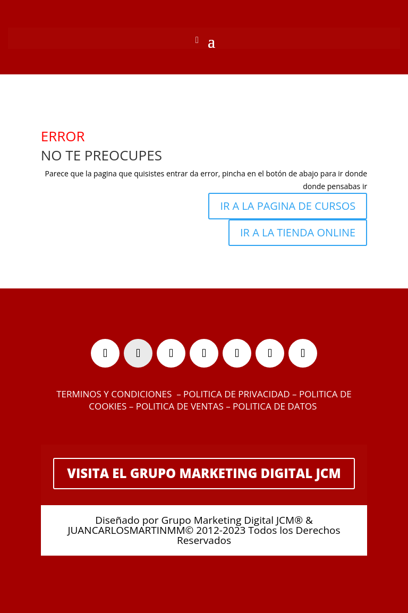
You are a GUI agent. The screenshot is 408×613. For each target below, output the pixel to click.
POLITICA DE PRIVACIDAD (236, 394)
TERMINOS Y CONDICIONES (114, 394)
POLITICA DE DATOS (276, 406)
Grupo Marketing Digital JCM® (231, 520)
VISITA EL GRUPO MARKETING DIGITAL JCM (204, 473)
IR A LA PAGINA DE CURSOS (287, 206)
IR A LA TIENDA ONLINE (297, 232)
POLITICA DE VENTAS (180, 406)
